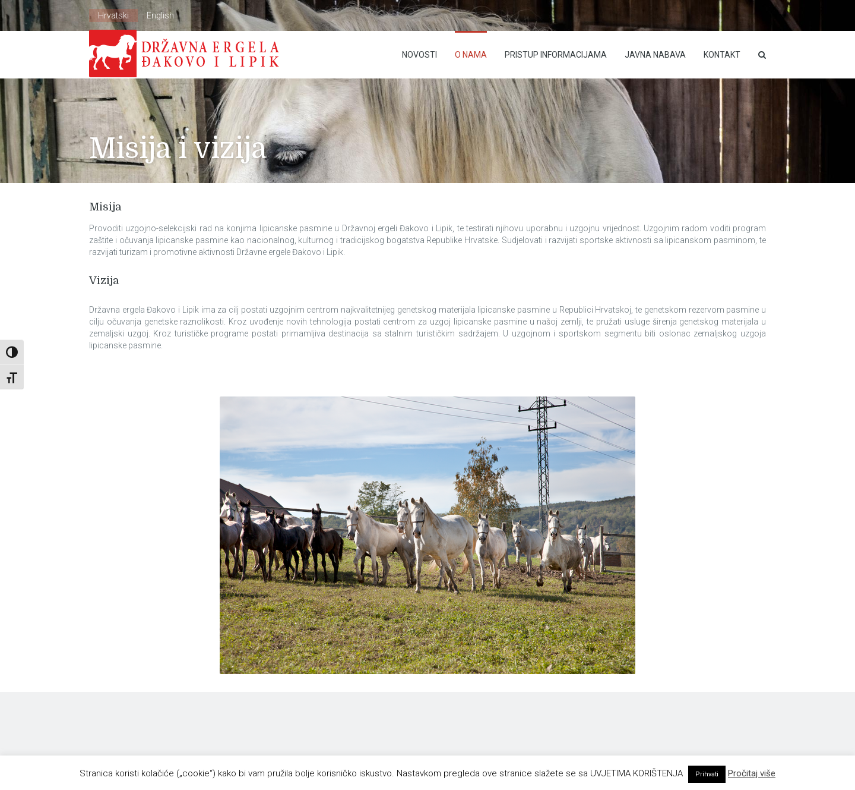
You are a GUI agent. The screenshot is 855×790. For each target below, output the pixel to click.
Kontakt (722, 54)
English (160, 15)
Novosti (419, 54)
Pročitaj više (751, 773)
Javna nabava (655, 54)
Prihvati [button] (706, 774)
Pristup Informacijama (556, 54)
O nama (471, 54)
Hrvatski (113, 15)
